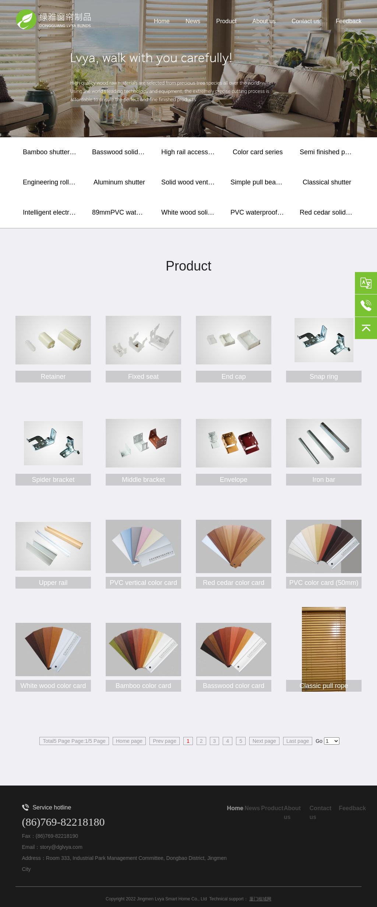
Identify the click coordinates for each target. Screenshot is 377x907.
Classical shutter (327, 182)
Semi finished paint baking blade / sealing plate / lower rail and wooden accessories (329, 152)
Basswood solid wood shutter (121, 152)
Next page (264, 741)
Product (226, 21)
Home (162, 21)
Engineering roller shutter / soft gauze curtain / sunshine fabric (52, 182)
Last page (297, 741)
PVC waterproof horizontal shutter (259, 212)
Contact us (306, 21)
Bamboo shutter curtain (52, 152)
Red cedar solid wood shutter (329, 212)
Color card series (258, 152)
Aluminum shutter (119, 182)
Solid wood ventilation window (190, 182)
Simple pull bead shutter (259, 182)
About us (264, 21)
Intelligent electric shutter (52, 212)
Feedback (349, 21)
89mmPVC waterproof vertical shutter (121, 212)
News (193, 21)
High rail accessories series (190, 152)
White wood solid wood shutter (190, 212)
